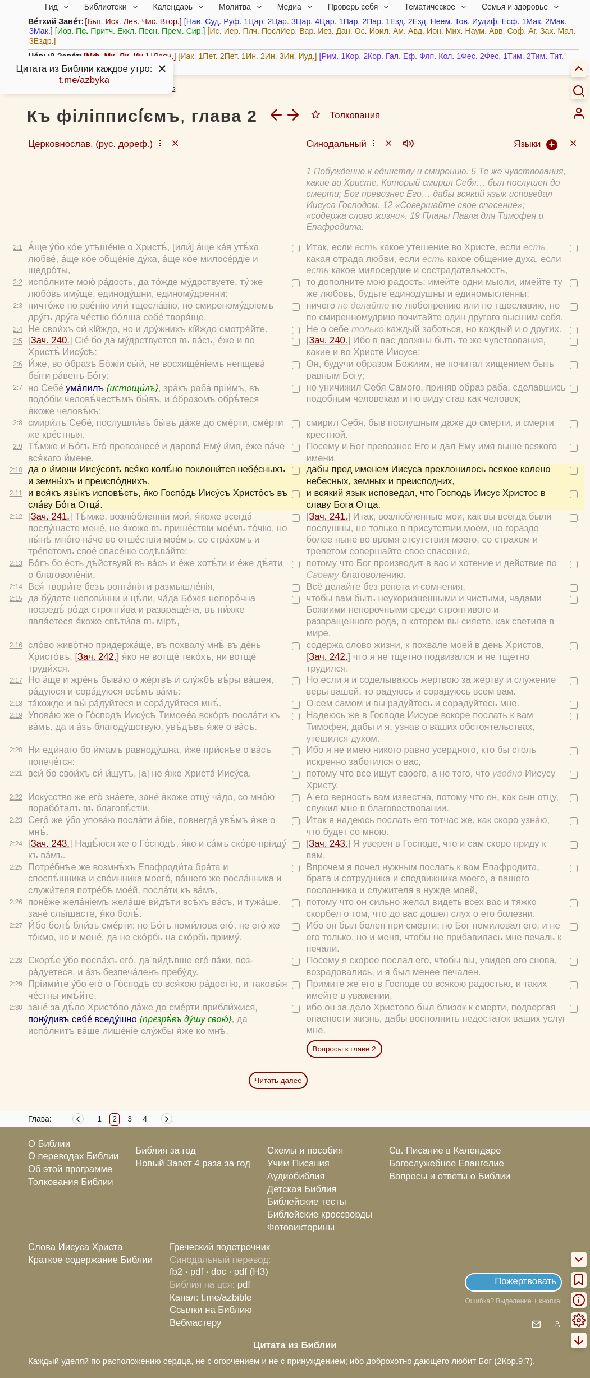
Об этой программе (70, 1169)
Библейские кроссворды (319, 1214)
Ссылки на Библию (211, 1309)
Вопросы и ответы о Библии (449, 1176)
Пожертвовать (525, 1281)
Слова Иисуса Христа (75, 1247)
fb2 (176, 1271)
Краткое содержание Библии (90, 1260)
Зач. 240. (50, 340)
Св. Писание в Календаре (445, 1150)
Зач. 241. (50, 516)
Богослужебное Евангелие (446, 1163)
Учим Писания (298, 1163)
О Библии (49, 1143)
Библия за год (165, 1150)
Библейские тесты (306, 1201)
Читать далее (278, 1080)
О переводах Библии (73, 1156)
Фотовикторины (301, 1227)
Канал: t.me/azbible (210, 1297)
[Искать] (579, 90)
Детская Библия (301, 1189)
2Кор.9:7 (513, 1361)
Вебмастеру (196, 1322)
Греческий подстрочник (220, 1247)
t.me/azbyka (84, 80)
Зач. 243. (50, 843)
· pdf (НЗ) (248, 1271)
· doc (216, 1271)
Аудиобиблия (296, 1176)
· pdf (194, 1271)
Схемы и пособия (305, 1150)
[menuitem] (579, 113)
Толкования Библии (70, 1182)
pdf (243, 1284)
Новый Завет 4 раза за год (192, 1163)
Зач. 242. (96, 656)
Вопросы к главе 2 (344, 1049)
